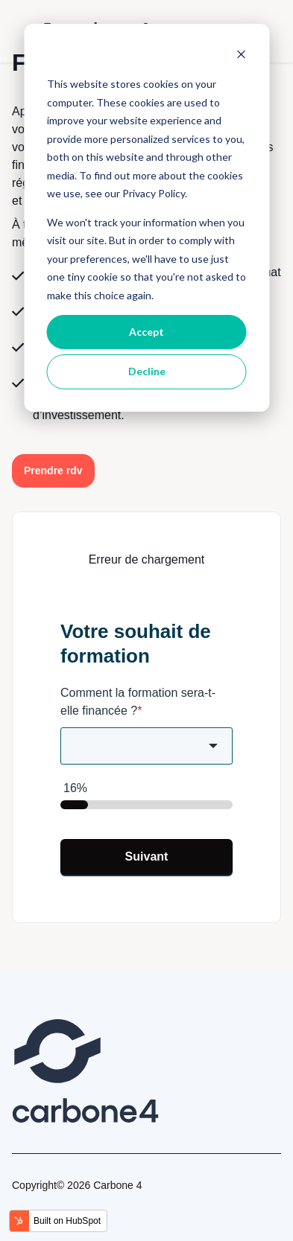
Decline (147, 371)
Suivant (146, 856)
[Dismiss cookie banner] (241, 56)
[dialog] (146, 218)
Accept (146, 331)
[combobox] (146, 746)
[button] (53, 471)
